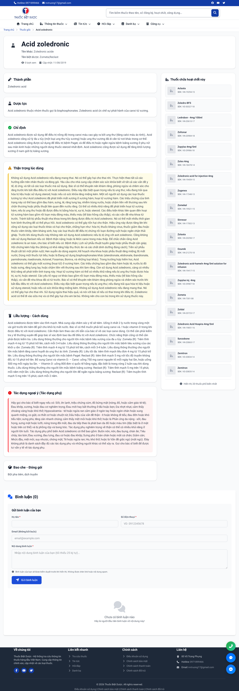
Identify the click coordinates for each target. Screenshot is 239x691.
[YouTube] (218, 3)
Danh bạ (130, 23)
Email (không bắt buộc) (24, 531)
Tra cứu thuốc (77, 656)
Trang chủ (25, 23)
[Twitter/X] (223, 3)
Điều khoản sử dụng (135, 656)
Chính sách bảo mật (135, 661)
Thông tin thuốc (54, 23)
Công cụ (155, 23)
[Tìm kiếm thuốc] (163, 12)
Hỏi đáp (106, 23)
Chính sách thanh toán (136, 666)
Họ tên (16, 517)
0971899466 (197, 661)
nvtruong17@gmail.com (201, 667)
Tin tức (82, 23)
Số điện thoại (129, 517)
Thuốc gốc (25, 29)
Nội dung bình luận (22, 546)
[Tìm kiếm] (215, 13)
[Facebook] (212, 3)
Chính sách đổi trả (134, 670)
